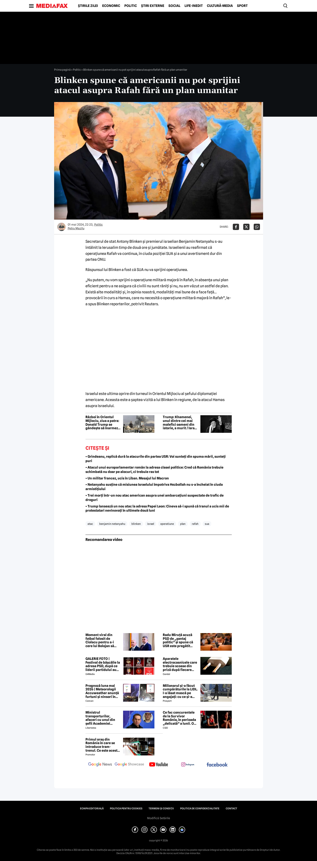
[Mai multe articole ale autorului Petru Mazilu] (61, 227)
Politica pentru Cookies (126, 808)
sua (207, 523)
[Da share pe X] (246, 227)
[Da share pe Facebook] (236, 227)
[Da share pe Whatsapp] (257, 227)
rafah (195, 523)
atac (90, 523)
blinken (136, 523)
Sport (242, 6)
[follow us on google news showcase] (129, 764)
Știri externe (152, 6)
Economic (111, 6)
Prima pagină (62, 69)
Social (174, 6)
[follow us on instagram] (187, 764)
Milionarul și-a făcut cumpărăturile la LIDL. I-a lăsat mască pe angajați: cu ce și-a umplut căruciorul (180, 691)
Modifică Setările (158, 818)
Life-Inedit (194, 6)
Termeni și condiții (161, 808)
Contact (231, 808)
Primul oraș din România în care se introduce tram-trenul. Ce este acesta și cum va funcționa (102, 745)
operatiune (167, 523)
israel (150, 523)
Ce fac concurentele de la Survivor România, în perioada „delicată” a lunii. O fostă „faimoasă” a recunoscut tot (179, 718)
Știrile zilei (88, 6)
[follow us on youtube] (158, 764)
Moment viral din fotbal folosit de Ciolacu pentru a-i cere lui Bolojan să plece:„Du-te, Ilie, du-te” (102, 640)
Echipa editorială (92, 808)
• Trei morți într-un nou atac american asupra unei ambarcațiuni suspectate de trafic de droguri (154, 497)
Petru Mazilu (76, 228)
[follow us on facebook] (217, 765)
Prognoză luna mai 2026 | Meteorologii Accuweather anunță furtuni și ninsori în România (102, 691)
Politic (130, 6)
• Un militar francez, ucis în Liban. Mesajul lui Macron (127, 478)
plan (183, 523)
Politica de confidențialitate (199, 808)
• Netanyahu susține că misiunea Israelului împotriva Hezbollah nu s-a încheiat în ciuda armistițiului (154, 487)
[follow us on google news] (100, 764)
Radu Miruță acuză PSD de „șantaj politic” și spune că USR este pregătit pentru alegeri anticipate (178, 640)
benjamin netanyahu (112, 523)
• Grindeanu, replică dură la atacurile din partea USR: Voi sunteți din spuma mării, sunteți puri (155, 459)
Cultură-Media (220, 6)
